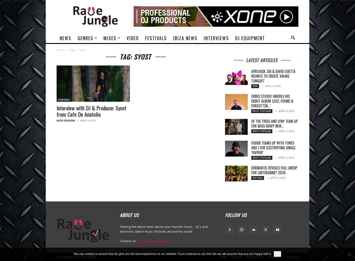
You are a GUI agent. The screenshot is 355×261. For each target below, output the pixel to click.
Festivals (156, 38)
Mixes (111, 38)
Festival (258, 177)
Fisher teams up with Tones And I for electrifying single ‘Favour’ (273, 147)
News (65, 38)
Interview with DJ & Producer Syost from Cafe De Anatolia (91, 111)
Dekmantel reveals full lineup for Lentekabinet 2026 (274, 170)
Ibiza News (185, 38)
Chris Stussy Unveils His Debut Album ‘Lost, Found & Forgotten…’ (272, 101)
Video (133, 38)
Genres (87, 38)
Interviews (216, 38)
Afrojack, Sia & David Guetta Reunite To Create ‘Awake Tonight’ (273, 76)
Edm (255, 86)
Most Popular (262, 111)
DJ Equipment (250, 38)
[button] (293, 38)
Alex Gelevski (66, 120)
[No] (349, 254)
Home (61, 50)
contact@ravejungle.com (155, 241)
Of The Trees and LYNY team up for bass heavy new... (274, 123)
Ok (277, 254)
